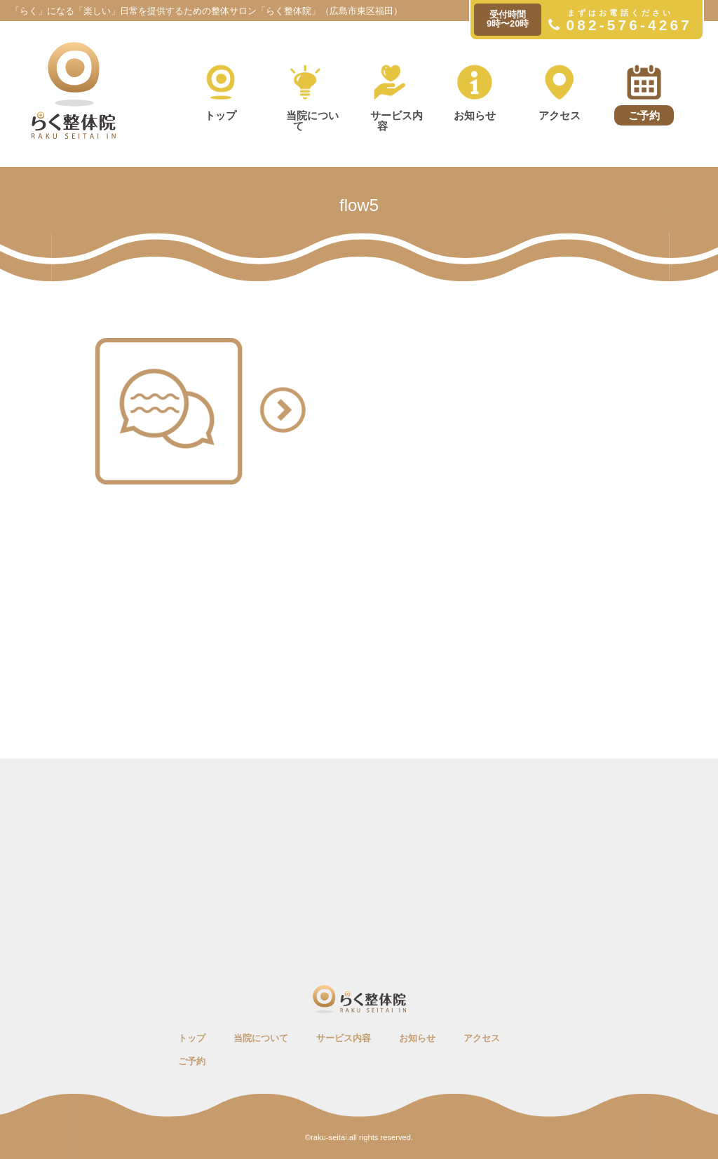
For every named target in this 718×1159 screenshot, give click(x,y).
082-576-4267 (620, 20)
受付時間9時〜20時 (508, 19)
